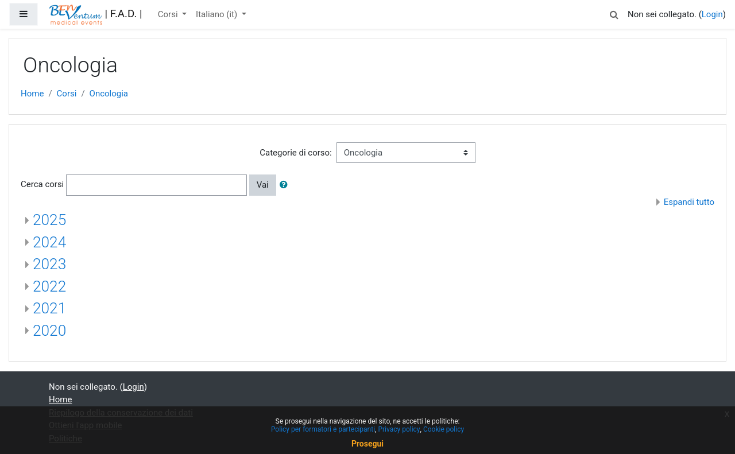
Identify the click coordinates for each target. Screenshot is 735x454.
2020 (49, 330)
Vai (263, 185)
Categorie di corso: (295, 153)
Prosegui (367, 443)
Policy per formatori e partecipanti (323, 429)
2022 (49, 286)
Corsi (169, 14)
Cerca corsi (42, 184)
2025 (49, 219)
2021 (49, 308)
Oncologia (109, 93)
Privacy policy (399, 429)
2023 (49, 264)
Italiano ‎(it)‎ (217, 14)
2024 (49, 242)
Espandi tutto (689, 202)
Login (712, 14)
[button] (613, 13)
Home (32, 93)
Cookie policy (443, 429)
